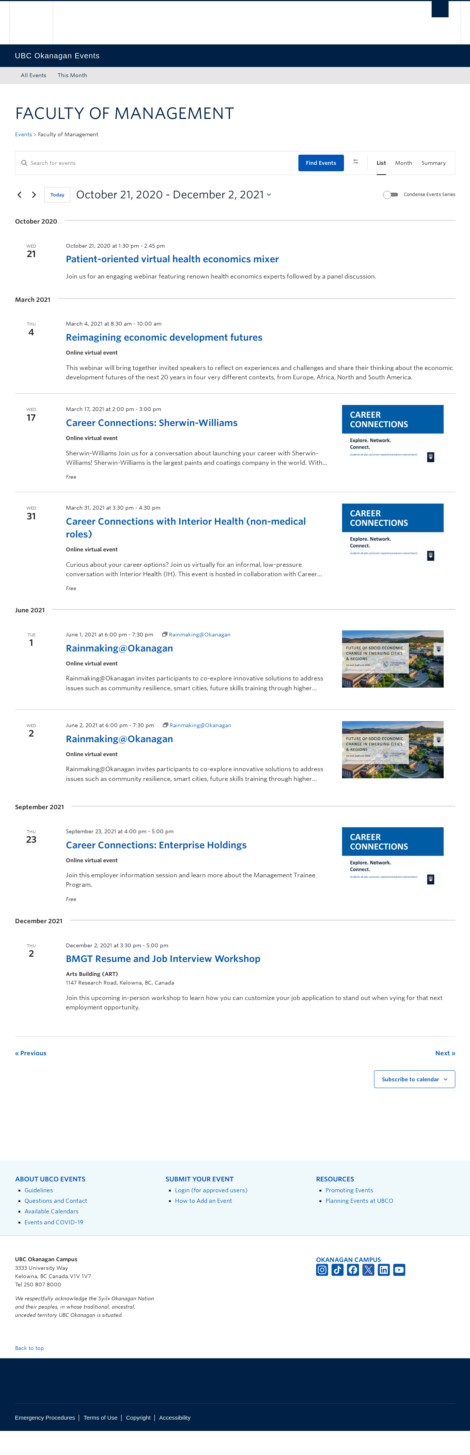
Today (57, 219)
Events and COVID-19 (53, 1246)
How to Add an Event (203, 1225)
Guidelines (38, 1214)
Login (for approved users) (211, 1214)
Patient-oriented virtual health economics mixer (172, 283)
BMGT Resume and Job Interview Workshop (163, 983)
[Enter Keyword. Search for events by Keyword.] (156, 163)
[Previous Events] (19, 219)
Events (23, 134)
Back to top (33, 1372)
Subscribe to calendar (410, 1104)
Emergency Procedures (45, 1441)
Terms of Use (100, 1441)
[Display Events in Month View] (403, 163)
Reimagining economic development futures (164, 361)
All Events (33, 75)
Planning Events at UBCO (359, 1225)
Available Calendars (51, 1236)
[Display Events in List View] (381, 163)
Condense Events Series (429, 219)
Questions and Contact (55, 1225)
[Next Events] (34, 219)
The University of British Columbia (31, 22)
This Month (72, 75)
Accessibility (174, 1441)
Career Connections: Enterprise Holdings (156, 869)
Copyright (138, 1441)
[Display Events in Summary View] (433, 163)
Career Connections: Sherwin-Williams (152, 446)
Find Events (321, 163)
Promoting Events (349, 1214)
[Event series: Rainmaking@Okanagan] (196, 659)
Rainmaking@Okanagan (119, 672)
